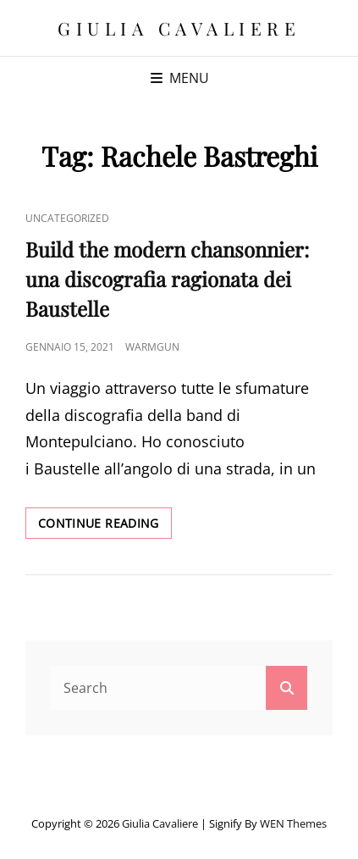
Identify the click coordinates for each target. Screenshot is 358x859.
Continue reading (105, 526)
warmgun (152, 347)
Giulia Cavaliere (179, 28)
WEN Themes (293, 823)
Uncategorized (67, 218)
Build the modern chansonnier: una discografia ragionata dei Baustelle (167, 279)
